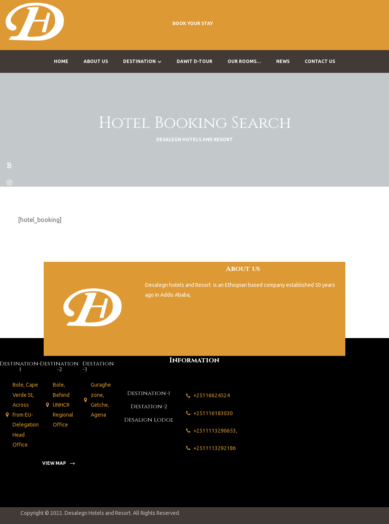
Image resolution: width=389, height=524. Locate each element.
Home (61, 61)
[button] (193, 23)
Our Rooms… (244, 61)
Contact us (320, 61)
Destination (142, 61)
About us (96, 61)
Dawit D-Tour (194, 61)
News (282, 61)
